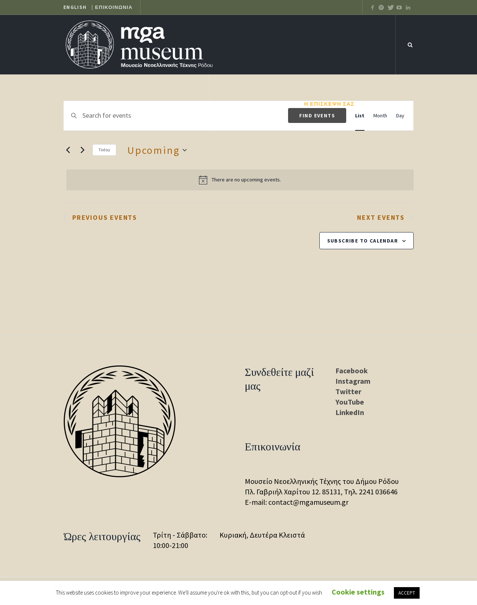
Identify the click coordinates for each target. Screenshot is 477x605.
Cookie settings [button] (358, 591)
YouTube (349, 401)
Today (104, 149)
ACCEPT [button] (406, 593)
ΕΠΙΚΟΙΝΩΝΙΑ (114, 7)
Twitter (348, 391)
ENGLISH (74, 7)
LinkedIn (349, 412)
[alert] (240, 180)
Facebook (351, 370)
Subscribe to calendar (362, 240)
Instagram (352, 381)
